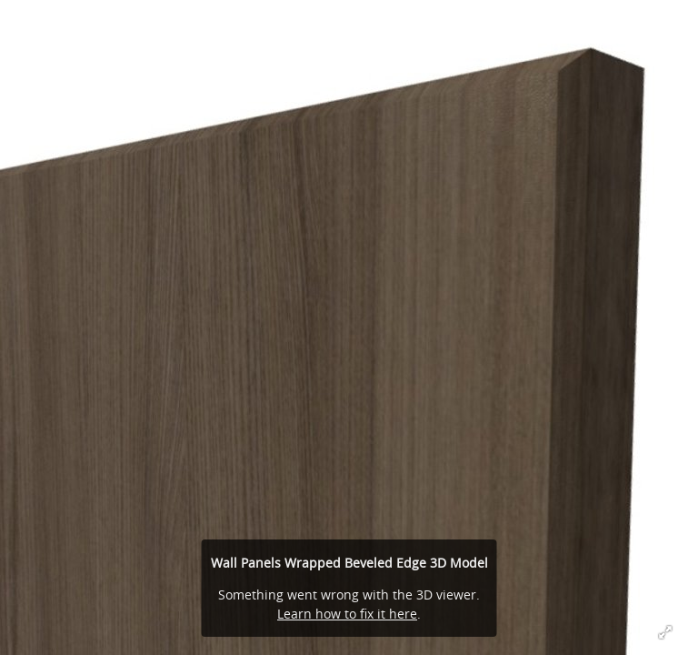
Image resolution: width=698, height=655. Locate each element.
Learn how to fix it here (347, 613)
